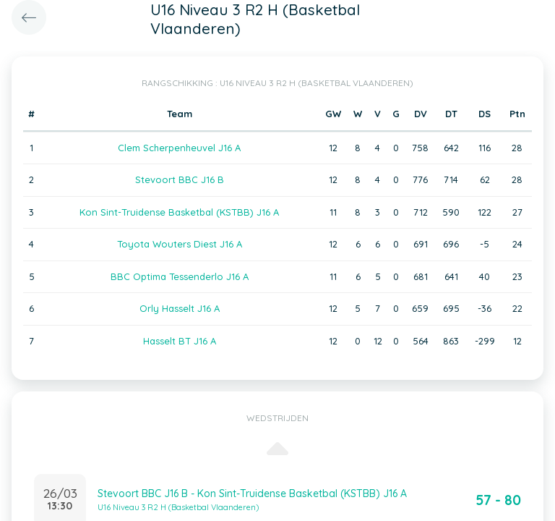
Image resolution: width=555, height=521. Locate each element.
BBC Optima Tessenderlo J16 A (180, 276)
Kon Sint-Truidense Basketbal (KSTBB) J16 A (179, 212)
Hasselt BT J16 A (179, 341)
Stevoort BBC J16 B (179, 179)
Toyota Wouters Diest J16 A (179, 244)
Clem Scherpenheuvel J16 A (179, 147)
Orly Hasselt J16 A (179, 308)
